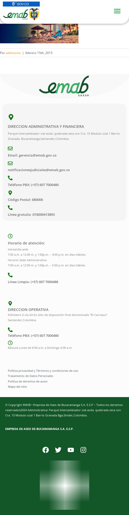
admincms (13, 53)
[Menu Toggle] (120, 10)
